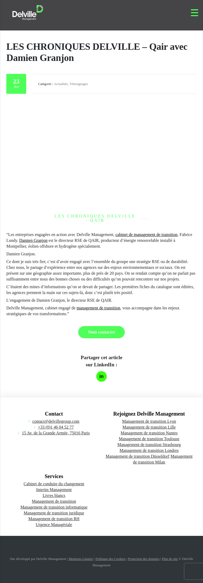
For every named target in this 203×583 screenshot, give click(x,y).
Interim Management (54, 489)
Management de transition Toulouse (149, 439)
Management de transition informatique (53, 507)
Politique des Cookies (110, 559)
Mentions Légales (80, 559)
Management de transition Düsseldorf (137, 456)
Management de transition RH (53, 519)
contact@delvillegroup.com (55, 421)
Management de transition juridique (54, 513)
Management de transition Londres (149, 450)
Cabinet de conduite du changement (54, 484)
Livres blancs (54, 495)
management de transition (98, 308)
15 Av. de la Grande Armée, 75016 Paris (56, 433)
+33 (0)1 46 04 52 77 (56, 427)
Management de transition (54, 501)
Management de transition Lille (149, 427)
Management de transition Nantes (149, 433)
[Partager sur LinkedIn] (101, 376)
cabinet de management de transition (147, 234)
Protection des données (144, 559)
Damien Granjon (33, 240)
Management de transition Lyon (149, 421)
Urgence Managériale (54, 524)
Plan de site (170, 559)
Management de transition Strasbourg (149, 444)
